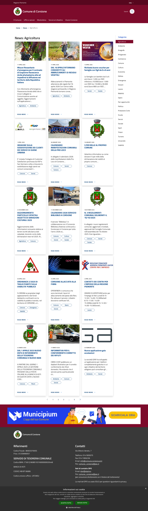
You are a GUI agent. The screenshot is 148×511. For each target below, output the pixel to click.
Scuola (120, 115)
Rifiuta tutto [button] (82, 503)
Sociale (120, 123)
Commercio (122, 59)
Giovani (120, 85)
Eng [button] (131, 3)
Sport (120, 128)
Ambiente (121, 46)
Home (18, 28)
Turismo (121, 136)
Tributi (120, 132)
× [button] (145, 488)
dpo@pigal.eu (85, 471)
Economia (121, 72)
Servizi (120, 119)
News (25, 28)
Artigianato (122, 54)
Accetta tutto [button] (66, 503)
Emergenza (122, 80)
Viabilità (121, 145)
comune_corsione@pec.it (89, 464)
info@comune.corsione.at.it (91, 461)
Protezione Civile (124, 110)
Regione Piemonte (20, 2)
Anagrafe (121, 50)
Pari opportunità (124, 102)
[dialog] (74, 498)
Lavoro (120, 89)
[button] (74, 507)
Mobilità (121, 93)
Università (121, 141)
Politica (120, 106)
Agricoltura (122, 41)
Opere (120, 97)
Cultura (120, 67)
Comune (121, 63)
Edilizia (120, 76)
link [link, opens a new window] (94, 498)
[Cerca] (132, 11)
